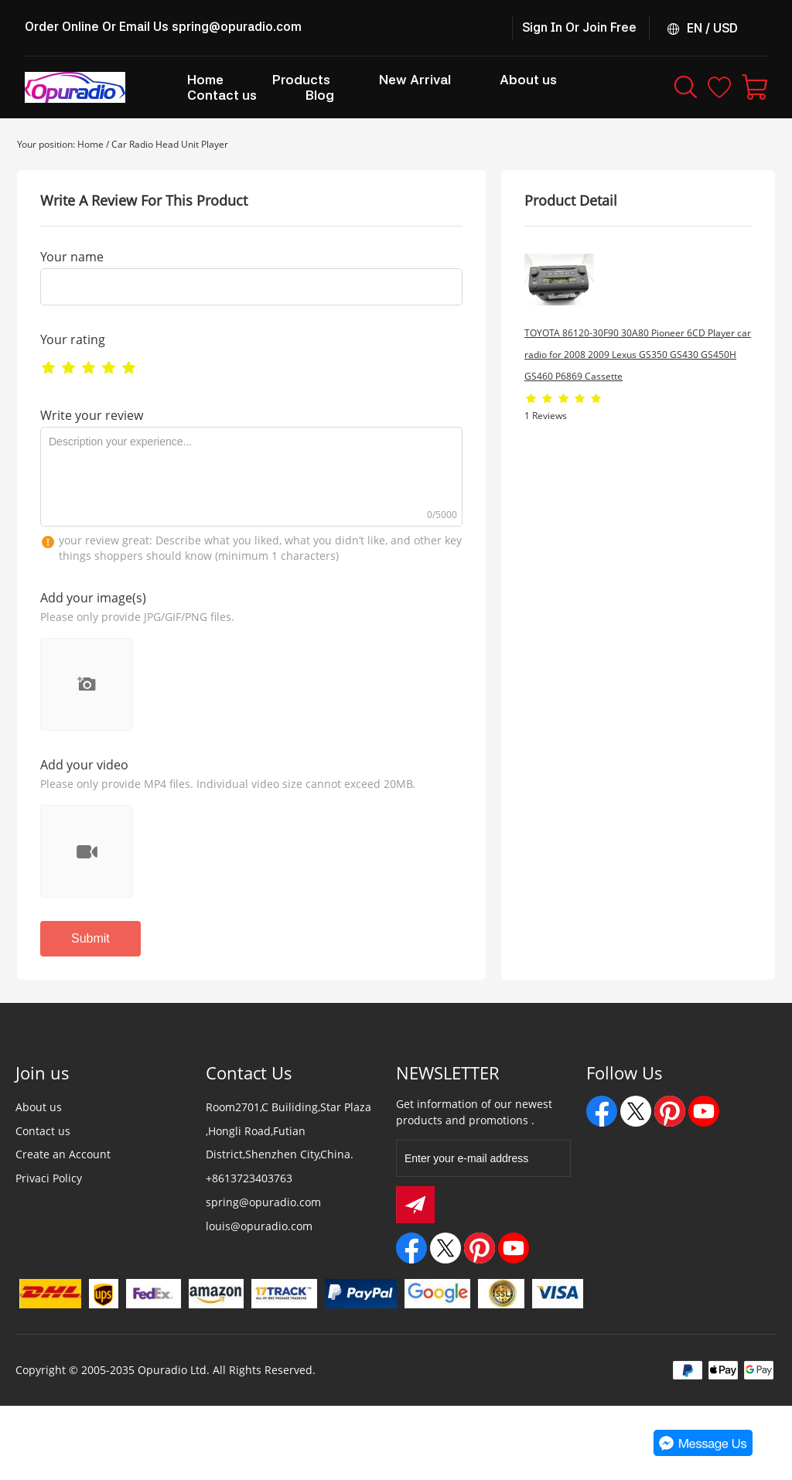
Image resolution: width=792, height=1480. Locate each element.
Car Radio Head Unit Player (169, 144)
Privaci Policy (48, 1178)
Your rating (72, 339)
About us (38, 1107)
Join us (42, 1072)
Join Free (609, 27)
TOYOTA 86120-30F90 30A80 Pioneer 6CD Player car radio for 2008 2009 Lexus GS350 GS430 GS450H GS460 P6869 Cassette (637, 354)
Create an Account (63, 1154)
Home (90, 144)
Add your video (84, 764)
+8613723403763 (249, 1178)
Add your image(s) (93, 597)
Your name (72, 256)
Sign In (542, 27)
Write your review (91, 415)
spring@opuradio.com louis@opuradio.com (263, 1214)
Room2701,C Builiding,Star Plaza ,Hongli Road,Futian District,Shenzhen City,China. (288, 1131)
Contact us (42, 1131)
